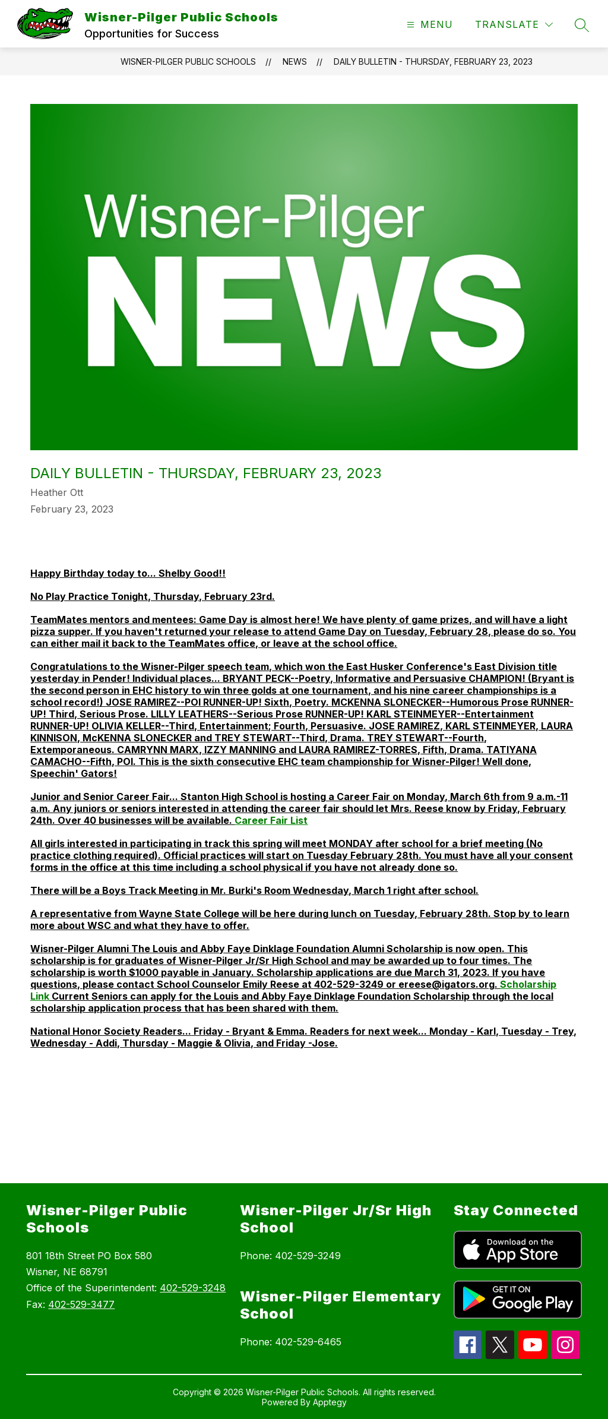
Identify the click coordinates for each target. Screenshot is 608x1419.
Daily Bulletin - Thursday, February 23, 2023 (433, 61)
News (295, 61)
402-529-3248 (193, 1288)
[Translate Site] (514, 24)
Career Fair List (271, 820)
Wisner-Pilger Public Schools (188, 61)
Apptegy (330, 1402)
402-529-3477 (81, 1304)
